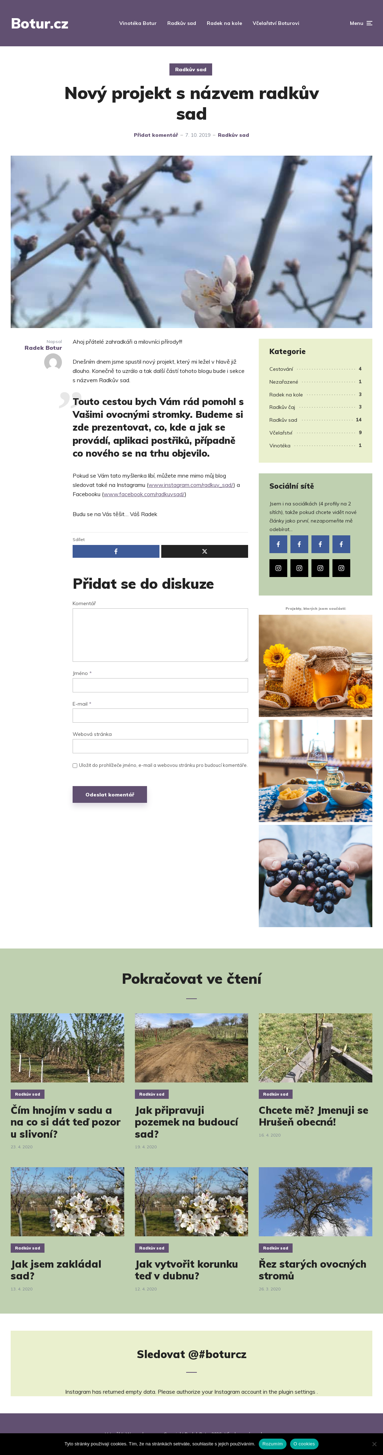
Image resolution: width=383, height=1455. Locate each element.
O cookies (304, 1443)
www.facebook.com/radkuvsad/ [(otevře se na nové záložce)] (144, 494)
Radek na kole (224, 23)
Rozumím (272, 1443)
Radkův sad (181, 23)
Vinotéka (279, 445)
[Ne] (374, 1444)
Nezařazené (283, 382)
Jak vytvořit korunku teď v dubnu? (186, 1270)
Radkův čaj (282, 407)
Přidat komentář (156, 135)
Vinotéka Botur (138, 23)
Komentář (84, 604)
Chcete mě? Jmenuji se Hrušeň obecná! (313, 1116)
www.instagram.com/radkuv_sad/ (191, 484)
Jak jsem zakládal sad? (56, 1270)
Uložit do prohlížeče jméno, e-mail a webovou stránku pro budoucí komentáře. (163, 765)
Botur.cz (39, 23)
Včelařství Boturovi (276, 23)
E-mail (82, 704)
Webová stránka (92, 734)
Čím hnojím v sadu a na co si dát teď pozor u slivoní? (66, 1122)
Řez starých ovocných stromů (312, 1270)
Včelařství (280, 433)
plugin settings (298, 1391)
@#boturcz (217, 1354)
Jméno (82, 673)
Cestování (281, 369)
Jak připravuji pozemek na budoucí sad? (186, 1122)
